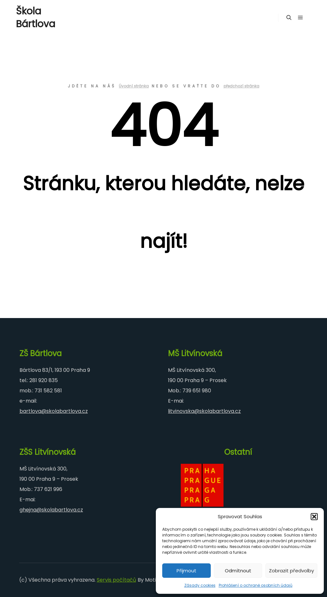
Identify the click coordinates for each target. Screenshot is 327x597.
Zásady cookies (200, 585)
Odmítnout (238, 570)
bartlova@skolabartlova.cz (53, 411)
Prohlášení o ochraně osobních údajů (256, 585)
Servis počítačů (116, 580)
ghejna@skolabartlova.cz (51, 509)
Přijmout (186, 570)
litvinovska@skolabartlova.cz (204, 411)
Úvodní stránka (134, 86)
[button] (314, 516)
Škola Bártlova (35, 17)
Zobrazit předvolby (291, 570)
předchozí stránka (241, 86)
